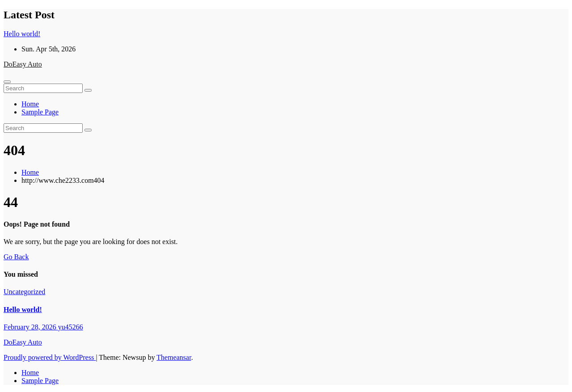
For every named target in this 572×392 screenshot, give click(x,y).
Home (30, 104)
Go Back (16, 257)
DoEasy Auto (23, 64)
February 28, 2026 (31, 327)
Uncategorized (24, 291)
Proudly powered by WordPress (50, 357)
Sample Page (40, 112)
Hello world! (23, 309)
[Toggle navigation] (7, 81)
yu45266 (70, 327)
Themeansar (173, 357)
